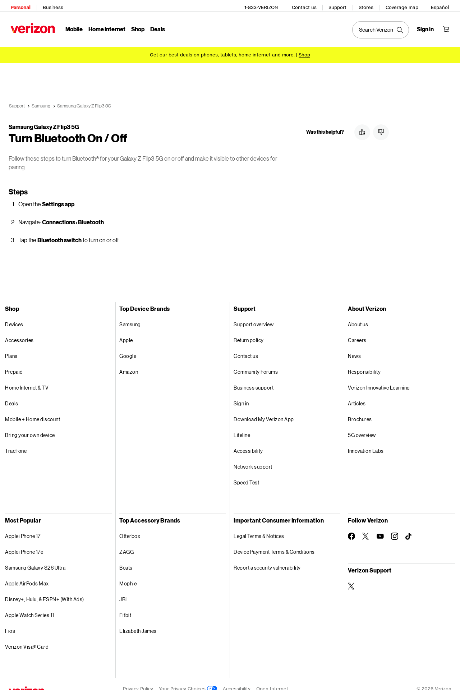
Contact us (306, 5)
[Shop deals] (304, 51)
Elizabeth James (138, 621)
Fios (10, 621)
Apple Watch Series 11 (29, 605)
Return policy (249, 330)
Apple (126, 330)
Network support (253, 457)
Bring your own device (30, 425)
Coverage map (403, 5)
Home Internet (105, 27)
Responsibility (364, 362)
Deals (11, 394)
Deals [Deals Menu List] (155, 27)
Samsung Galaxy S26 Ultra (35, 558)
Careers (357, 330)
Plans (11, 346)
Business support (253, 378)
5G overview (362, 425)
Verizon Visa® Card (27, 637)
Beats (126, 558)
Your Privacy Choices (188, 679)
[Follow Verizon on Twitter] (365, 526)
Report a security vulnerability (267, 558)
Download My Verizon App (264, 409)
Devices (14, 315)
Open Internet (272, 679)
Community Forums (256, 362)
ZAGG (126, 542)
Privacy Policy (138, 679)
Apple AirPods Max (27, 574)
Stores (367, 5)
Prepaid (14, 362)
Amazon (128, 362)
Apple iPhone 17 (23, 526)
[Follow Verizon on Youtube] (380, 526)
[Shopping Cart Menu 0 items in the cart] (448, 27)
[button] (362, 122)
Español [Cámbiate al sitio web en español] (442, 5)
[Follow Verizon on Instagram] (394, 526)
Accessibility (248, 441)
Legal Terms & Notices (259, 526)
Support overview (253, 315)
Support (339, 5)
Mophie (128, 574)
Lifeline (242, 425)
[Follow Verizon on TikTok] (409, 526)
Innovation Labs (366, 441)
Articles (356, 394)
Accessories (19, 330)
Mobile (72, 27)
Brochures (360, 409)
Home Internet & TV (27, 378)
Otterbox (129, 526)
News (354, 346)
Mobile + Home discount (32, 409)
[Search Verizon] (382, 28)
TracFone (16, 441)
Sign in (241, 394)
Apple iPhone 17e (24, 542)
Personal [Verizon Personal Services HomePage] (18, 5)
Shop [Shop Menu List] (136, 27)
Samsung (130, 315)
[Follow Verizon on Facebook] (351, 526)
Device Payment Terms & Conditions (274, 542)
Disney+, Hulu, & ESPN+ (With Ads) (44, 589)
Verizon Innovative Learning (379, 378)
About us (358, 315)
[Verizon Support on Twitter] (351, 576)
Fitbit (125, 605)
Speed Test (246, 473)
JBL (124, 589)
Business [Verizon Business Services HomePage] (51, 5)
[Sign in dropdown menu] (427, 27)
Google (127, 346)
